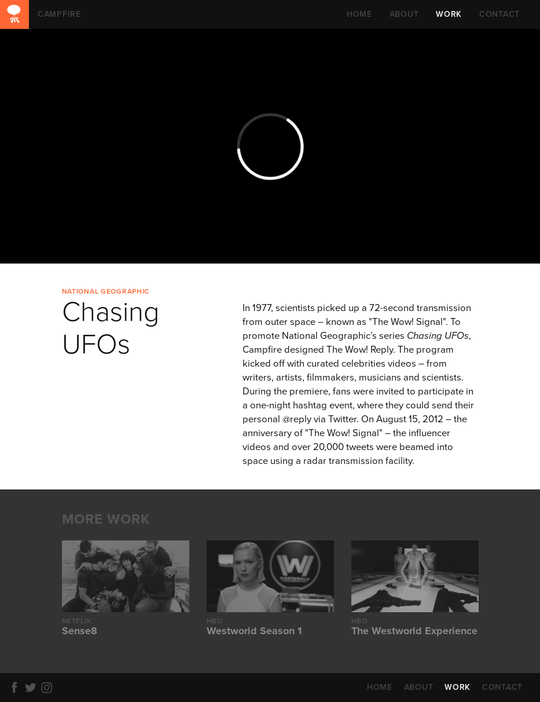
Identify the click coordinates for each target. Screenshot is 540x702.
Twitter (32, 687)
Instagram (49, 687)
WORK (449, 14)
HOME (359, 14)
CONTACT (499, 14)
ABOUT (404, 14)
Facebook (16, 687)
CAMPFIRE (14, 14)
